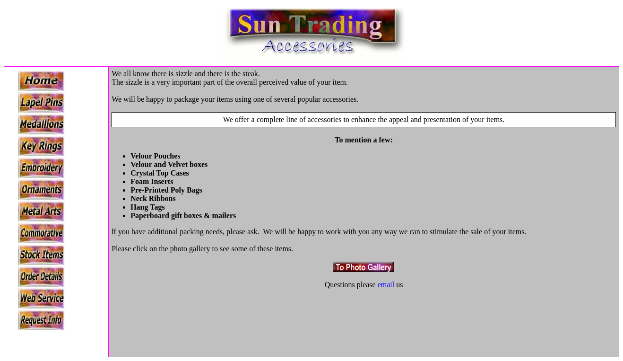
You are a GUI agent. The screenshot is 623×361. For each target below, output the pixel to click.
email (386, 285)
